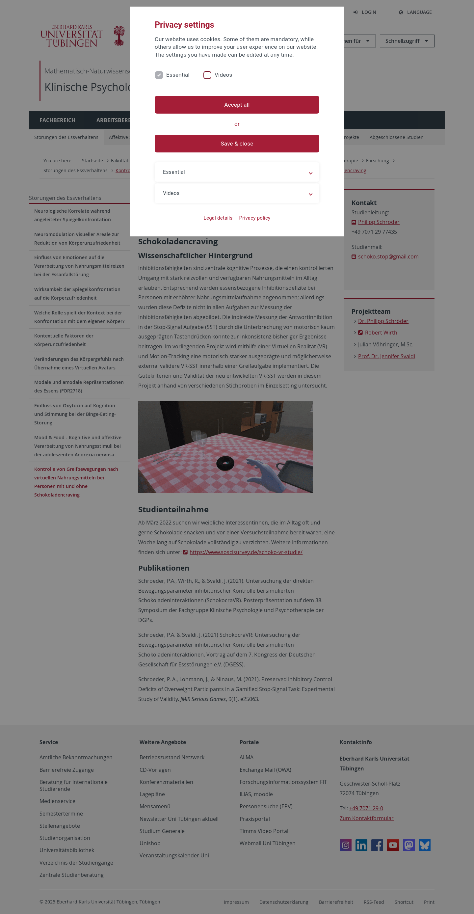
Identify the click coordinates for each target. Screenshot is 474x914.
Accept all (237, 104)
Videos (223, 74)
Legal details (218, 218)
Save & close (237, 143)
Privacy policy (254, 218)
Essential (178, 74)
